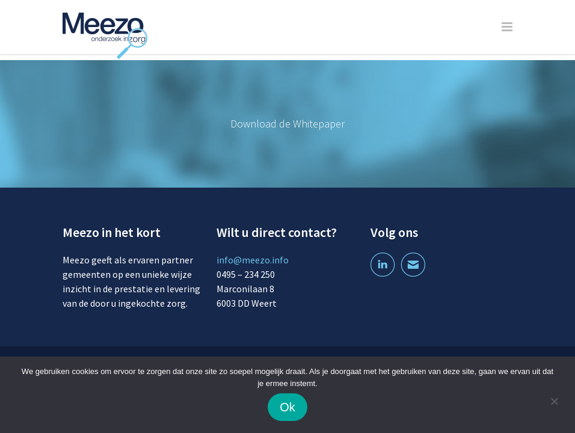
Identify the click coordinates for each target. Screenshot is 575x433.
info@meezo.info (253, 260)
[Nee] (554, 403)
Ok (287, 407)
